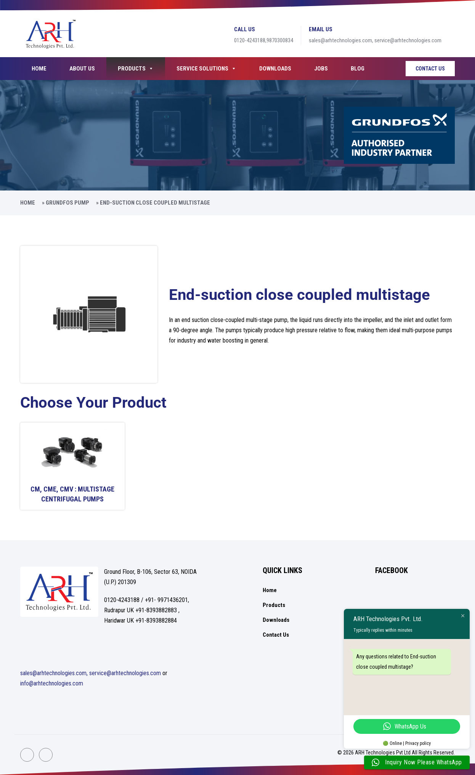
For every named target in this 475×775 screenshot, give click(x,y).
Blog (357, 68)
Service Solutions (206, 68)
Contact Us (430, 69)
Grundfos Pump (67, 202)
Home (39, 68)
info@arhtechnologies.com (51, 683)
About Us (82, 68)
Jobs (321, 68)
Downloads (275, 68)
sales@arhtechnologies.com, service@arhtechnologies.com (90, 673)
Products (136, 68)
